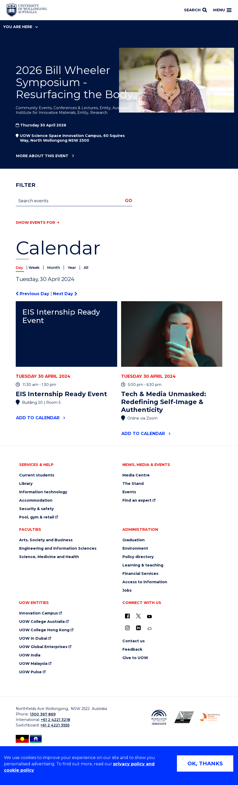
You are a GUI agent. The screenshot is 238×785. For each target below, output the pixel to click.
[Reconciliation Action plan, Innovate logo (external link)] (159, 717)
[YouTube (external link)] (149, 616)
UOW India (29, 655)
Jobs (127, 590)
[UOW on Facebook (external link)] (127, 616)
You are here (20, 26)
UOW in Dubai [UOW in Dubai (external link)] (33, 638)
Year (72, 267)
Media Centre (136, 475)
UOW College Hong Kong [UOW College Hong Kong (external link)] (44, 630)
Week (35, 267)
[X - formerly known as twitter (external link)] (138, 616)
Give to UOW (135, 658)
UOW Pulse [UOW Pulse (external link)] (30, 672)
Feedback (132, 649)
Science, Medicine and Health (49, 557)
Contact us (133, 641)
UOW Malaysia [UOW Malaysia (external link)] (33, 663)
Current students (36, 475)
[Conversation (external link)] (149, 628)
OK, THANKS (205, 763)
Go (128, 200)
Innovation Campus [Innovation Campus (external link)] (38, 613)
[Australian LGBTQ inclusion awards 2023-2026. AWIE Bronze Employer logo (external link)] (184, 717)
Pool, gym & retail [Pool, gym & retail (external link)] (36, 517)
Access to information (144, 582)
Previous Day (33, 293)
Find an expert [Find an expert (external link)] (137, 500)
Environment (135, 548)
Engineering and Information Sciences (57, 548)
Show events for (35, 222)
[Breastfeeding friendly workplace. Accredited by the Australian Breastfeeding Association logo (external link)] (209, 717)
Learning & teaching (142, 565)
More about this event (42, 156)
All (86, 267)
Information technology (43, 492)
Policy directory (138, 557)
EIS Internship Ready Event (61, 316)
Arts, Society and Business (46, 540)
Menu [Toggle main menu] (222, 10)
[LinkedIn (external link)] (138, 628)
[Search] (195, 10)
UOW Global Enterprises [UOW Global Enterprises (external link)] (43, 647)
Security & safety (36, 509)
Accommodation (35, 500)
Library (26, 483)
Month (54, 267)
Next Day (65, 293)
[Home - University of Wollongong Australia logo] (27, 10)
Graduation (133, 540)
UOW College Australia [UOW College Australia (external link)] (42, 621)
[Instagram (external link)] (127, 628)
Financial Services (140, 573)
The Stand (133, 483)
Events (129, 492)
